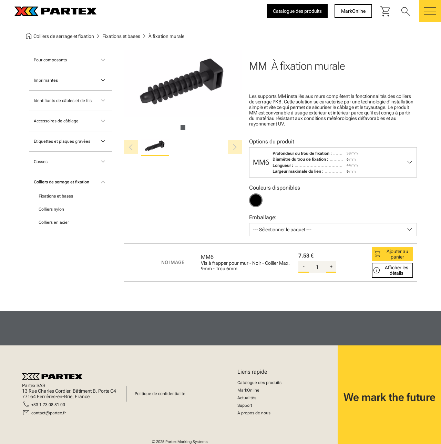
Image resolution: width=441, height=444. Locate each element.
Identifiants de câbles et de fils (63, 100)
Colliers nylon (51, 209)
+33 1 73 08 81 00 (48, 404)
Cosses (41, 161)
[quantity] (317, 267)
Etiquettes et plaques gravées (62, 141)
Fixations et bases (56, 196)
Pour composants (50, 60)
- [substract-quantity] (304, 266)
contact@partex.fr (48, 413)
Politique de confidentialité (160, 393)
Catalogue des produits (259, 382)
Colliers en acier (54, 222)
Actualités (246, 397)
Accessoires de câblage (56, 121)
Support (244, 405)
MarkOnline (248, 390)
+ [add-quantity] (331, 266)
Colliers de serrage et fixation (61, 182)
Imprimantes (46, 80)
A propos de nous (253, 413)
